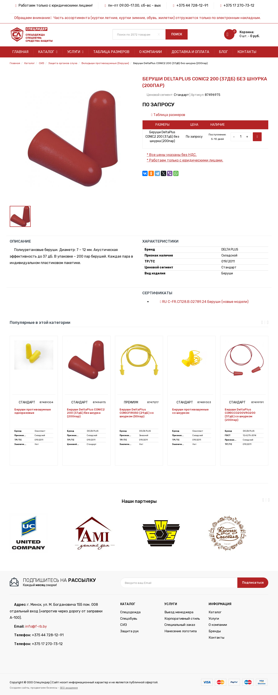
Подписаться (253, 583)
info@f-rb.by (36, 626)
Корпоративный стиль (182, 619)
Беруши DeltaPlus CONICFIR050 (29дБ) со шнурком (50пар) (137, 413)
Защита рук (129, 631)
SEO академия (69, 687)
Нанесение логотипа (180, 631)
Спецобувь (128, 619)
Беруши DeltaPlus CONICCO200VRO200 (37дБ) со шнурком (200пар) (240, 415)
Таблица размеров (111, 52)
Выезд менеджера (178, 612)
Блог (223, 52)
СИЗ (123, 625)
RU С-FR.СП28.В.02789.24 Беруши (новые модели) (202, 302)
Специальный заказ (179, 625)
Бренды (215, 631)
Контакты (247, 52)
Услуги (75, 52)
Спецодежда (130, 612)
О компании (150, 52)
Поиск (176, 34)
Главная (20, 52)
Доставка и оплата (190, 52)
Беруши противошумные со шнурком (190, 411)
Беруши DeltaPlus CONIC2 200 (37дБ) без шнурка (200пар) (86, 413)
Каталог (47, 52)
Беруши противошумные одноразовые (32, 411)
